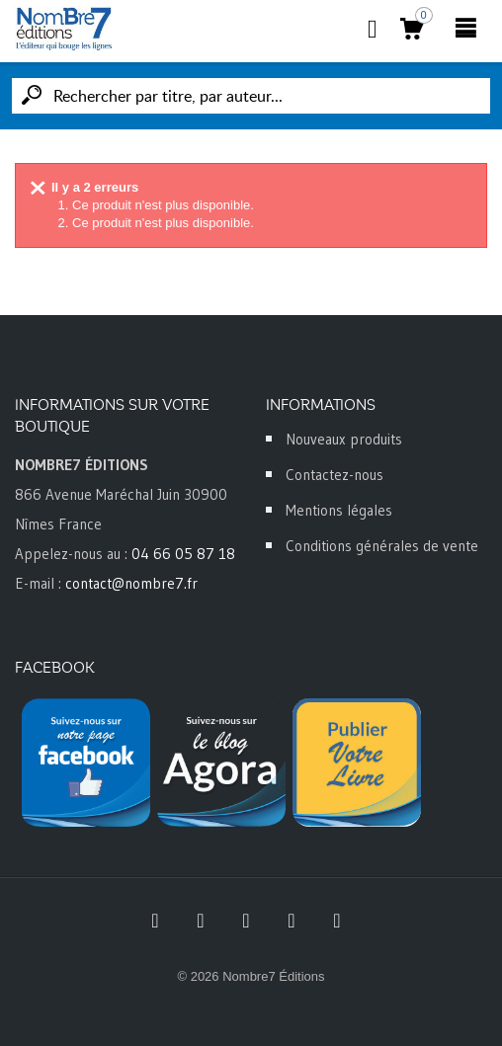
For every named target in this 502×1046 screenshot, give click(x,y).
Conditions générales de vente (382, 545)
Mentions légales (339, 510)
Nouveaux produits (344, 439)
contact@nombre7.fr (131, 583)
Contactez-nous (334, 474)
